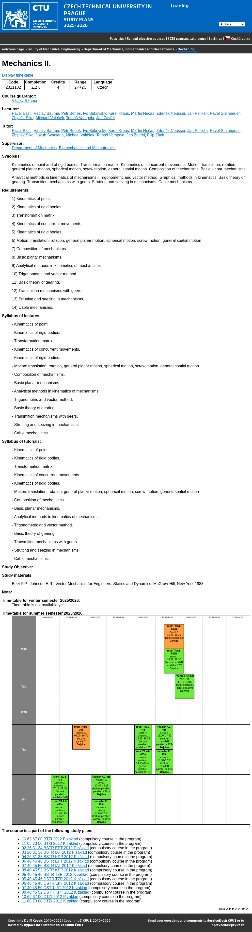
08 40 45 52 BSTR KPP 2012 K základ (55, 870)
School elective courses (146, 38)
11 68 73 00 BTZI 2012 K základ (50, 843)
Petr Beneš (71, 113)
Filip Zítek (155, 135)
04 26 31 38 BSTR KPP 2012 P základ (55, 857)
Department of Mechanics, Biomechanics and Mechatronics (129, 49)
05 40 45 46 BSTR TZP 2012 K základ (55, 874)
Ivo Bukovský (94, 113)
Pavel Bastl (22, 113)
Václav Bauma (24, 100)
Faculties (117, 38)
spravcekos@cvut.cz (228, 925)
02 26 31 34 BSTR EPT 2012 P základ (55, 848)
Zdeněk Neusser (171, 113)
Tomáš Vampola (80, 118)
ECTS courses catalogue (187, 38)
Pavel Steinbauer (225, 113)
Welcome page (12, 49)
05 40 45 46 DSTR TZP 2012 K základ (55, 879)
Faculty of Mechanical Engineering (54, 49)
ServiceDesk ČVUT (221, 920)
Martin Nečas (142, 113)
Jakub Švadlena (50, 135)
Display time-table (17, 75)
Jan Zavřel (105, 118)
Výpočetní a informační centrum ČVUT (53, 925)
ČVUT (87, 920)
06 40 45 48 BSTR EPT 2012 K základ (55, 861)
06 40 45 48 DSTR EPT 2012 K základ (55, 883)
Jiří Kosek (34, 920)
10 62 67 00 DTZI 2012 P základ (50, 897)
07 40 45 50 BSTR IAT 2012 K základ (54, 866)
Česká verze (237, 38)
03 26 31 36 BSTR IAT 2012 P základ (54, 852)
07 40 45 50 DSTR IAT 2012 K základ (54, 888)
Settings (215, 38)
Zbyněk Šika (22, 118)
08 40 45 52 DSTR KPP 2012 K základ (55, 892)
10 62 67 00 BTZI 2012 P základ (50, 839)
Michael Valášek (50, 118)
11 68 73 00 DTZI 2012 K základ (50, 901)
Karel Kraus (118, 113)
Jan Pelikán (197, 113)
